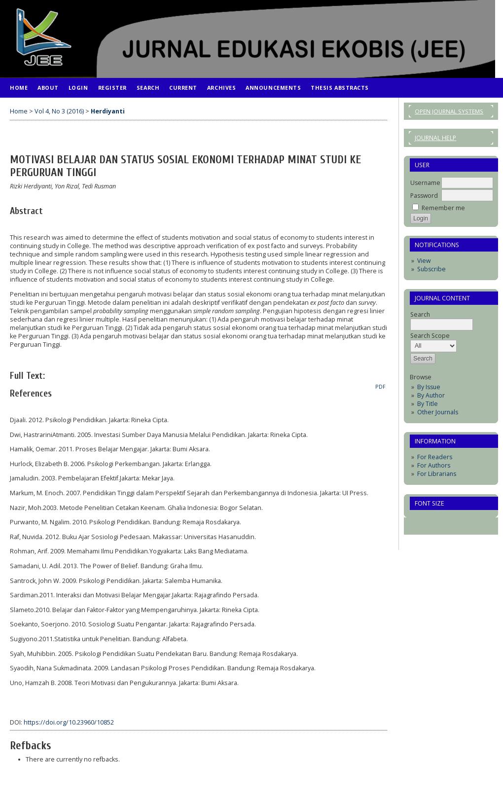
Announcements (273, 87)
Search (148, 87)
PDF (380, 386)
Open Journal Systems (449, 111)
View (424, 260)
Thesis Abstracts (340, 87)
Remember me (443, 208)
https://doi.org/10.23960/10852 (69, 722)
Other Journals (437, 412)
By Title (427, 404)
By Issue (428, 387)
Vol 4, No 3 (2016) (59, 111)
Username (425, 183)
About (48, 87)
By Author (431, 395)
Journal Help (435, 138)
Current (183, 87)
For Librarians (436, 474)
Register (112, 87)
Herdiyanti (108, 111)
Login (78, 87)
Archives (221, 87)
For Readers (434, 457)
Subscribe (431, 269)
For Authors (433, 465)
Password (424, 195)
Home (19, 87)
